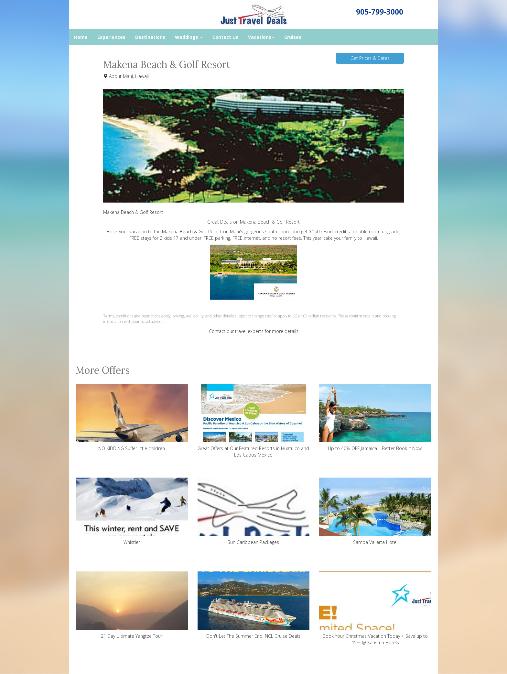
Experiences (111, 37)
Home (81, 37)
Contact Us (225, 37)
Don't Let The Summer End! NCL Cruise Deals (254, 605)
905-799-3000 (379, 12)
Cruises (292, 37)
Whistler (132, 511)
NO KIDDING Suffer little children (132, 417)
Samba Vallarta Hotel (375, 511)
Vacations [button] (261, 37)
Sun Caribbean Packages (254, 511)
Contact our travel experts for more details (253, 331)
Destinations (150, 37)
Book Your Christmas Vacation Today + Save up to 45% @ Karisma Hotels (375, 608)
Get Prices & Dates (370, 58)
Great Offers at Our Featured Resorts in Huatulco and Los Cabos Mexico (254, 421)
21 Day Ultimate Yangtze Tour (132, 605)
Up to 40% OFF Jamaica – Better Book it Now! (375, 417)
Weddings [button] (189, 37)
